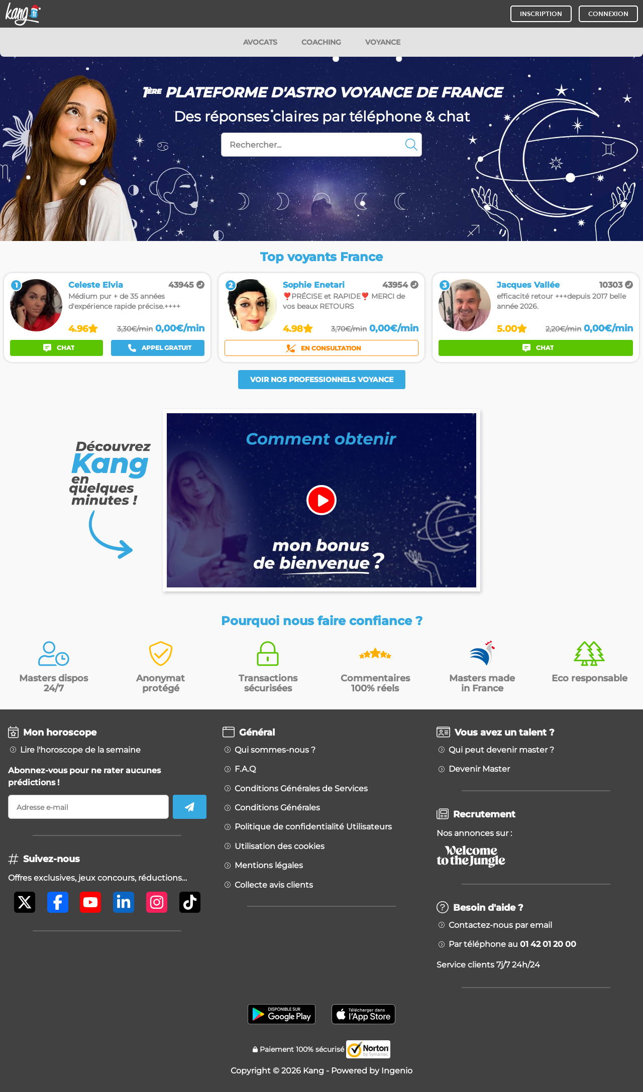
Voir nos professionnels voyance (321, 379)
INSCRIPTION (541, 14)
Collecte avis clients (274, 885)
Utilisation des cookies (280, 846)
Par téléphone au (512, 944)
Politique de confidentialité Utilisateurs (313, 826)
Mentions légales (269, 865)
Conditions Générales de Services (301, 788)
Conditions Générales (277, 807)
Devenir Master (479, 769)
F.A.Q (245, 769)
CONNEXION (608, 14)
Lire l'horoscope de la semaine (80, 750)
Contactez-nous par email (500, 925)
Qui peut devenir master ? (501, 750)
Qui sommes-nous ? (275, 750)
